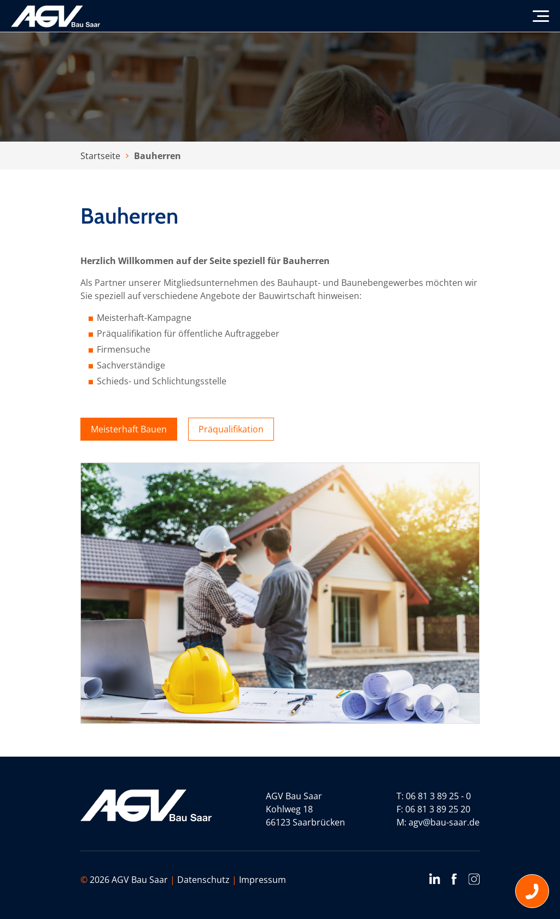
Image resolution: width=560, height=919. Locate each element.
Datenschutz (203, 880)
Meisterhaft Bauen (129, 429)
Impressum (262, 880)
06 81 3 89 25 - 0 (438, 796)
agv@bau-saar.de (444, 822)
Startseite (100, 156)
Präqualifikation (231, 429)
